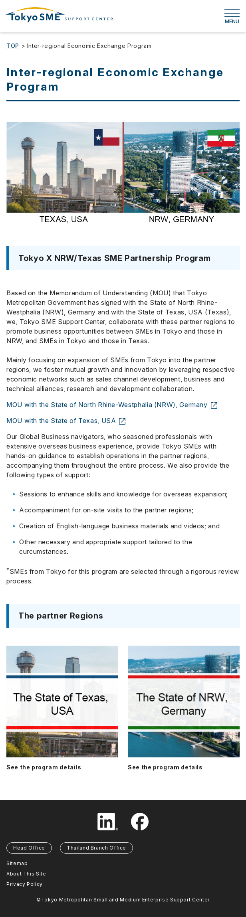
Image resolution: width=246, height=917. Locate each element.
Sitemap (17, 863)
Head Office (29, 848)
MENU (232, 16)
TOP (12, 45)
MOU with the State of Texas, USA (65, 421)
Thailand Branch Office (96, 848)
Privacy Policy (24, 884)
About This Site (26, 874)
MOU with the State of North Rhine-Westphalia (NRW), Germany (111, 405)
